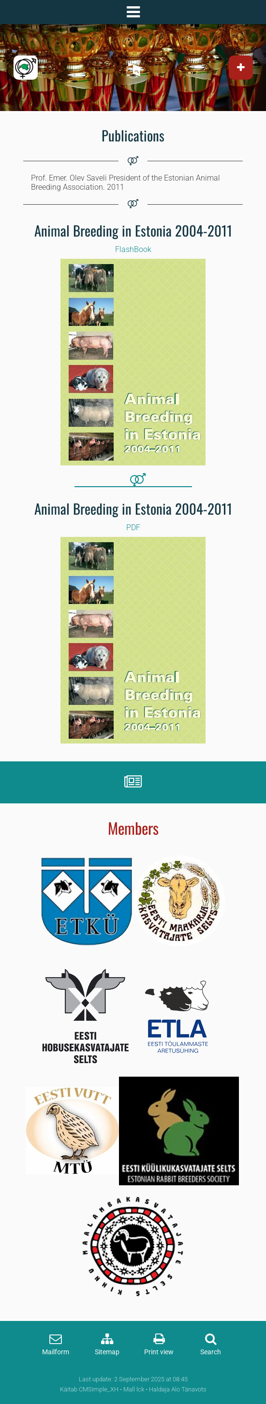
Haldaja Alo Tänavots (178, 1389)
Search (210, 1352)
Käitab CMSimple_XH (89, 1389)
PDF (133, 527)
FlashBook (133, 249)
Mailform (55, 1352)
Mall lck (133, 1389)
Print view (159, 1352)
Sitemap (107, 1352)
